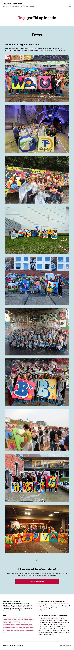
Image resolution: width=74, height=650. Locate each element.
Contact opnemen (37, 581)
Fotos (37, 35)
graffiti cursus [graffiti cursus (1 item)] (32, 619)
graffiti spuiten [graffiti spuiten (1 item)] (25, 621)
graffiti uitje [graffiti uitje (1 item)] (5, 622)
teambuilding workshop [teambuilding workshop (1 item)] (28, 625)
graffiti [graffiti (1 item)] (19, 619)
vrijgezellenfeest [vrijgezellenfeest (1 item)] (19, 627)
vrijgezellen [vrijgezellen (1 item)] (5, 627)
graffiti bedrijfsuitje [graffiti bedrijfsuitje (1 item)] (24, 619)
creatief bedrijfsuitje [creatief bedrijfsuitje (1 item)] (18, 618)
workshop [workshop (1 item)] (32, 627)
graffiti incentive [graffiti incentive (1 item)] (6, 621)
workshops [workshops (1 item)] (22, 630)
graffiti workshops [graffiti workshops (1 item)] (6, 624)
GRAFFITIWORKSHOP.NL (13, 4)
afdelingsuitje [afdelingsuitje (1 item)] (5, 618)
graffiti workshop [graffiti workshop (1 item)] (11, 622)
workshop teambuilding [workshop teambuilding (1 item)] (29, 630)
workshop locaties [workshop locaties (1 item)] (6, 630)
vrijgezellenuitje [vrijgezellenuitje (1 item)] (26, 627)
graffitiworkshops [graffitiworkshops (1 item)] (26, 622)
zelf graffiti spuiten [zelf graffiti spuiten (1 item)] (6, 632)
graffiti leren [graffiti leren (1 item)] (12, 621)
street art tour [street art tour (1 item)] (5, 625)
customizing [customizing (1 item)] (14, 619)
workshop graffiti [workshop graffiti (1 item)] (6, 629)
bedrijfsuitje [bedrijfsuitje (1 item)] (11, 618)
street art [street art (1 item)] (30, 624)
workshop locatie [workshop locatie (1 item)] (24, 629)
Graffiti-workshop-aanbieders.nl (50, 618)
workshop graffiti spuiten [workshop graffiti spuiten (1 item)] (15, 629)
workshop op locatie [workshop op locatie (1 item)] (15, 630)
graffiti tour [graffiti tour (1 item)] (31, 621)
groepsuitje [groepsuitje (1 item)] (13, 624)
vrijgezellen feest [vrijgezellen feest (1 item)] (11, 627)
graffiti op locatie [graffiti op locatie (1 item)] (18, 621)
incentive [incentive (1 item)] (18, 624)
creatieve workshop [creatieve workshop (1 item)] (27, 618)
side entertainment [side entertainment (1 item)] (24, 624)
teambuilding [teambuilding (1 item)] (11, 625)
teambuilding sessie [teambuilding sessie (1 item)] (19, 625)
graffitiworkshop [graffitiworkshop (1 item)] (18, 622)
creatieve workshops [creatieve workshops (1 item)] (7, 619)
